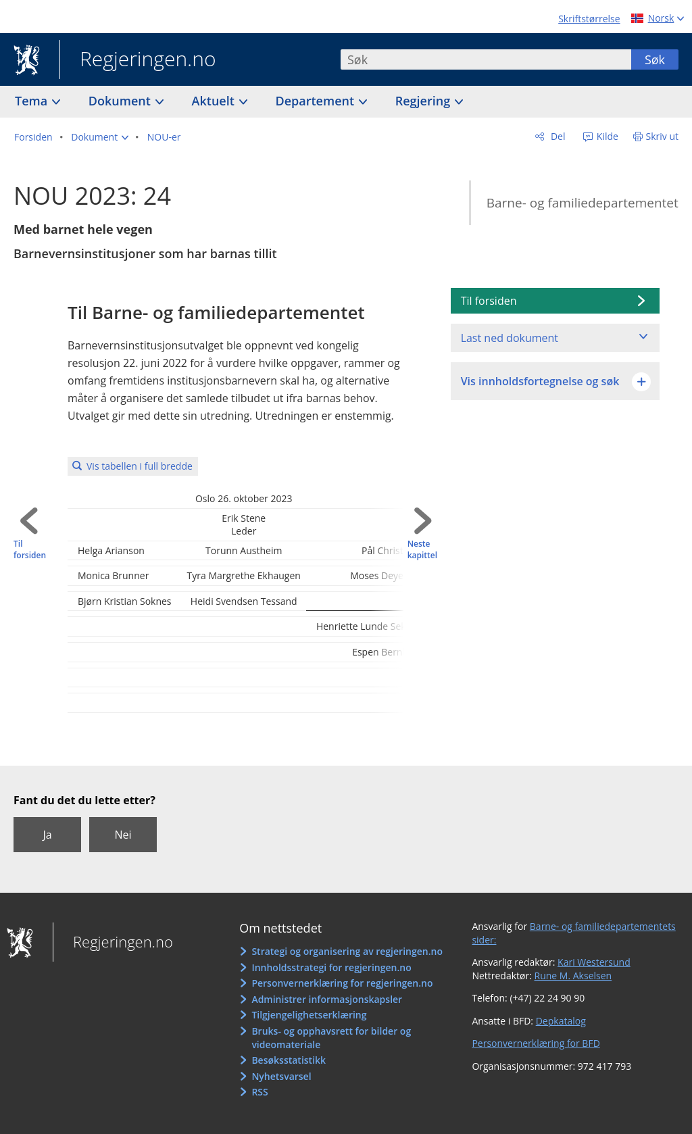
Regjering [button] (424, 101)
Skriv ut (662, 136)
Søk (655, 59)
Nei (122, 834)
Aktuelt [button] (215, 101)
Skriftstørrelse (589, 18)
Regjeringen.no (137, 60)
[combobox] (486, 59)
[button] (99, 137)
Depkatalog (561, 1020)
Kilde (606, 136)
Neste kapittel (422, 550)
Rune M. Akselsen (573, 975)
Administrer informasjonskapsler (326, 999)
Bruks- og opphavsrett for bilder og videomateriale (331, 1038)
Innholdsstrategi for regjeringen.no (331, 967)
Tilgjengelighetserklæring (308, 1014)
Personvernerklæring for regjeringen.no (341, 983)
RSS (259, 1091)
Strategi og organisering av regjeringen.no (347, 951)
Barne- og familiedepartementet (582, 203)
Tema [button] (33, 101)
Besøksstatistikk (288, 1060)
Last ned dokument (509, 337)
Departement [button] (316, 101)
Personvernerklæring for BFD (535, 1043)
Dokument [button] (121, 101)
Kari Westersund (594, 962)
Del (556, 136)
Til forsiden (30, 550)
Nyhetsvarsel (281, 1076)
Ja (47, 834)
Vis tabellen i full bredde (139, 466)
